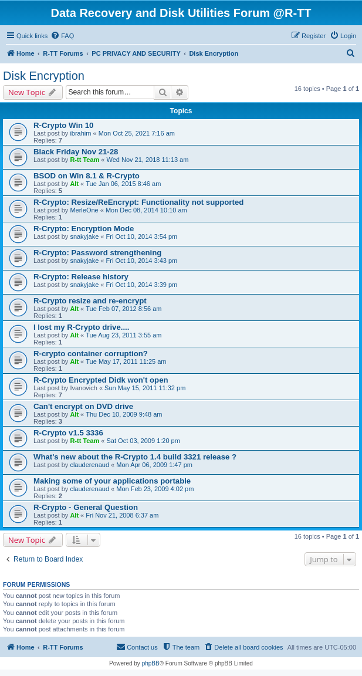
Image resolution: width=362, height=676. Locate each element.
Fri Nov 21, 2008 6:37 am (122, 515)
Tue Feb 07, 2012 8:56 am (123, 308)
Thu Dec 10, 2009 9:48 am (124, 414)
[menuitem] (62, 36)
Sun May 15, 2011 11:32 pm (144, 387)
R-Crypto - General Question (85, 507)
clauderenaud (89, 464)
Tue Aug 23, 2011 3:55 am (123, 335)
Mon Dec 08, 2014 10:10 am (146, 210)
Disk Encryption (43, 75)
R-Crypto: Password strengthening (97, 252)
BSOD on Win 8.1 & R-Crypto (86, 175)
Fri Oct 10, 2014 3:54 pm (142, 236)
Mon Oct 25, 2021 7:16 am (137, 133)
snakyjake (84, 236)
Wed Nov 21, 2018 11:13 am (148, 159)
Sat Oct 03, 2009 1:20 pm (143, 440)
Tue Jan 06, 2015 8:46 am (123, 183)
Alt (74, 183)
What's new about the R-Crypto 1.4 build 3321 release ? (134, 456)
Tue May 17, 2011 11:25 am (126, 361)
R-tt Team (84, 159)
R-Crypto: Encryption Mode (83, 228)
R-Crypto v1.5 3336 (68, 432)
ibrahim (80, 133)
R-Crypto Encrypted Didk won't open (100, 380)
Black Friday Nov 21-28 (75, 151)
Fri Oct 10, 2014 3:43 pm (142, 260)
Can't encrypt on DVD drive (83, 406)
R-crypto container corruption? (90, 353)
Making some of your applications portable (112, 480)
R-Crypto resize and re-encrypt (90, 300)
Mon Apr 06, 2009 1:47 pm (154, 464)
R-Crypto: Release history (80, 276)
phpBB (151, 663)
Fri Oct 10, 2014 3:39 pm (142, 284)
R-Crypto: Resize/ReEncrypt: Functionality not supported (138, 202)
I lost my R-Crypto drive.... (81, 327)
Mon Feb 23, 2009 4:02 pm (155, 488)
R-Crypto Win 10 (63, 125)
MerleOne (84, 210)
